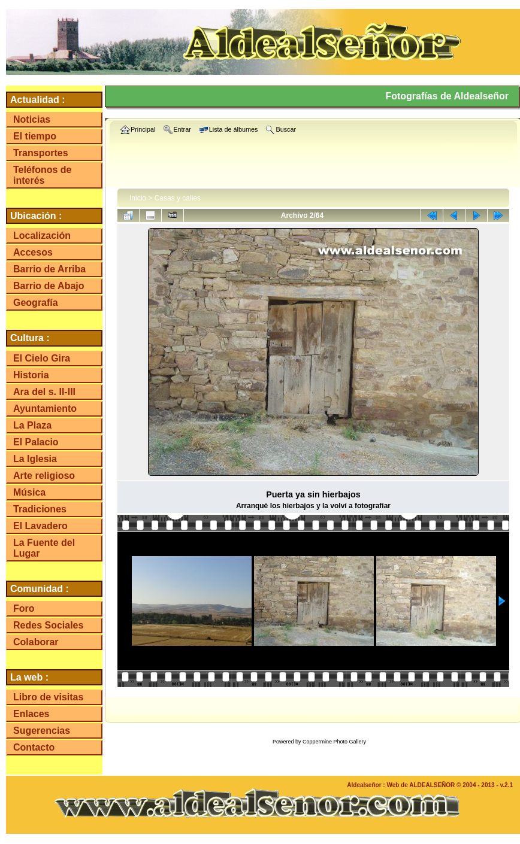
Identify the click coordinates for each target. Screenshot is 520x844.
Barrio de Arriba (49, 269)
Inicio (137, 198)
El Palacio (36, 442)
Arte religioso (44, 475)
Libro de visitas (48, 697)
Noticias (31, 119)
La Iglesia (35, 459)
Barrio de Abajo (48, 286)
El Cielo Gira (41, 358)
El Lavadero (40, 526)
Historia (31, 375)
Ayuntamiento (45, 408)
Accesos (33, 252)
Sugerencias (41, 730)
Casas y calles (178, 198)
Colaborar (36, 642)
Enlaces (31, 714)
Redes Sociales (48, 625)
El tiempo (34, 136)
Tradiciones (39, 509)
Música (29, 492)
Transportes (40, 153)
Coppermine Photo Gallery (334, 742)
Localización (42, 235)
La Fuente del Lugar (44, 548)
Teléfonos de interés (42, 175)
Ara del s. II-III (44, 392)
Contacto (34, 747)
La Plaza (32, 425)
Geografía (35, 302)
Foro (24, 608)
